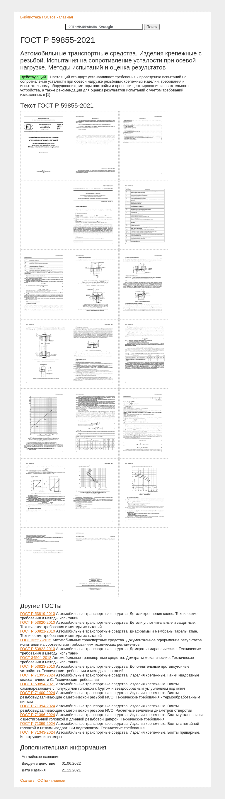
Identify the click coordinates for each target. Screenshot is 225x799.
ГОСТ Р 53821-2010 (37, 631)
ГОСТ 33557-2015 (35, 640)
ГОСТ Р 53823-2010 (37, 666)
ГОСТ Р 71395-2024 (37, 675)
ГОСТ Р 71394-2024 (37, 706)
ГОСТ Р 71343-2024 (37, 732)
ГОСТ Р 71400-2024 (37, 693)
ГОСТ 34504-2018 (35, 657)
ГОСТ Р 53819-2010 (37, 613)
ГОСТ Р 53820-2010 (37, 622)
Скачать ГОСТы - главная (42, 780)
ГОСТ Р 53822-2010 (37, 649)
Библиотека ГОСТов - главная (46, 17)
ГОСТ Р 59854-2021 (37, 684)
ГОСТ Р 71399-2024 (37, 723)
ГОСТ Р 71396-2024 (37, 715)
